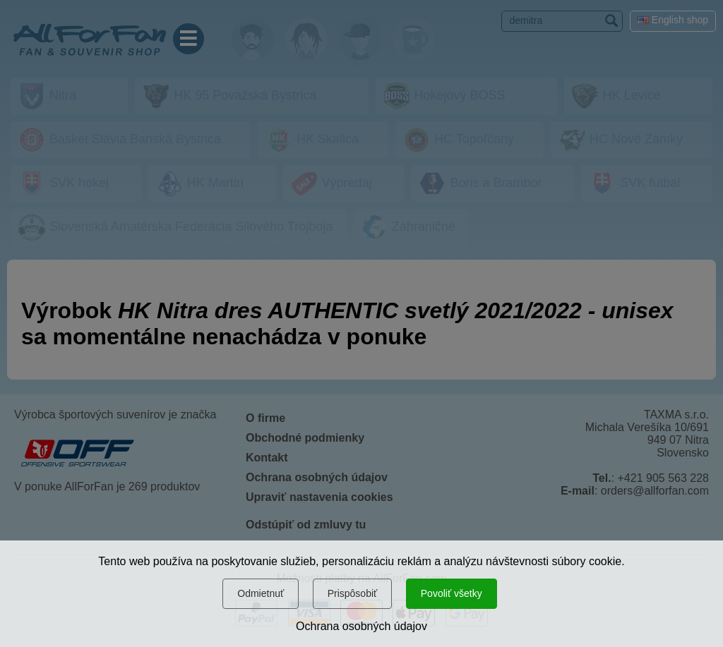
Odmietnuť (260, 593)
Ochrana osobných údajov (361, 626)
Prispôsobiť (353, 593)
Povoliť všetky (451, 593)
